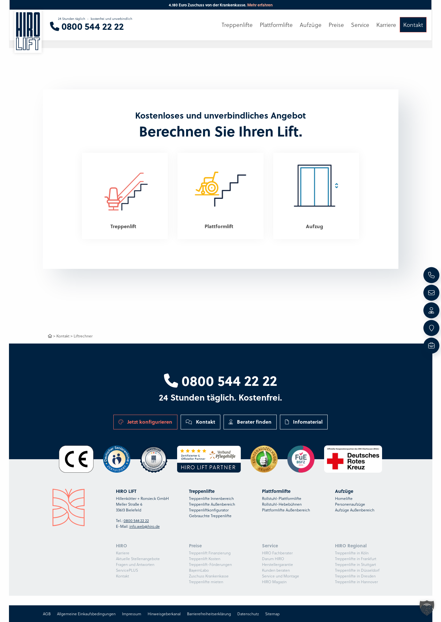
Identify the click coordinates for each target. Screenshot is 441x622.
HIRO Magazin (274, 582)
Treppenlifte (237, 25)
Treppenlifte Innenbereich (211, 498)
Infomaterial (304, 421)
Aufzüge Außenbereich (354, 510)
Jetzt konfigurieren (145, 421)
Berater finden (250, 421)
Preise (336, 25)
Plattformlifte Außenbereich (286, 510)
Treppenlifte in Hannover (356, 582)
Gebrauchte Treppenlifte (210, 515)
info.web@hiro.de (144, 526)
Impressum (131, 614)
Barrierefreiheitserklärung (209, 614)
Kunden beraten (276, 570)
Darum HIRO (273, 558)
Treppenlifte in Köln (352, 553)
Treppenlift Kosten (204, 558)
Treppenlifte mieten (206, 582)
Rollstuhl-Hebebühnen (282, 504)
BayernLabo (199, 570)
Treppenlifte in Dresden (355, 576)
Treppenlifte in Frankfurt (355, 558)
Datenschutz (248, 614)
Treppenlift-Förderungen (210, 564)
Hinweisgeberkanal (164, 614)
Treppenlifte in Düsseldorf (357, 570)
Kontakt (62, 336)
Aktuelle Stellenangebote (138, 558)
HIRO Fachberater (277, 553)
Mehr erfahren (260, 5)
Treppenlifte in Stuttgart (355, 564)
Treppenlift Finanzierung (210, 553)
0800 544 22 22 (220, 380)
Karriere (122, 553)
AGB (47, 614)
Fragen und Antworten (135, 564)
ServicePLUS (127, 570)
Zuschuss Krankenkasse (209, 576)
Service (360, 25)
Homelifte (344, 498)
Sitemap (272, 614)
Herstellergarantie (277, 564)
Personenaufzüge (350, 504)
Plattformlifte (276, 25)
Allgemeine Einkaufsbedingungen (86, 614)
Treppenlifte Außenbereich (212, 504)
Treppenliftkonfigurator (209, 510)
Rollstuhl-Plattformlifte (281, 498)
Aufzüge (311, 25)
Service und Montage (280, 576)
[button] (427, 608)
